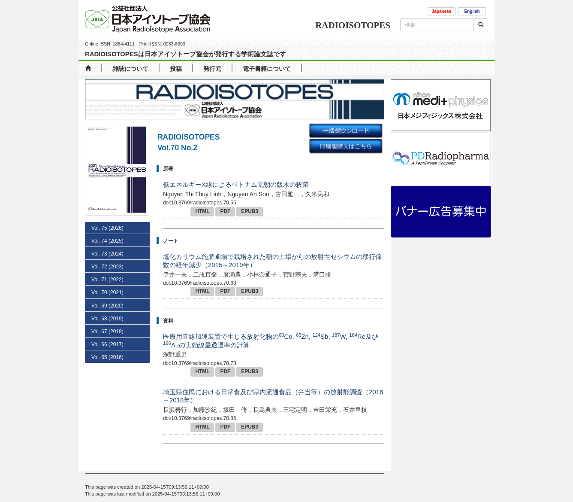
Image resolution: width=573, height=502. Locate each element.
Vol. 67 (107, 393)
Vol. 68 (107, 380)
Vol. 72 (107, 267)
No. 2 (107, 342)
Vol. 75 (107, 228)
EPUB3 (249, 211)
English (472, 11)
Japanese (442, 11)
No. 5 (108, 305)
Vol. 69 (107, 367)
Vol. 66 (107, 406)
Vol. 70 (107, 292)
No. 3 (107, 329)
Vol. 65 (107, 419)
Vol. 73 (107, 254)
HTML (202, 211)
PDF (225, 211)
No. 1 (105, 354)
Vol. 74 (107, 241)
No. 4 (108, 317)
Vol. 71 (107, 280)
